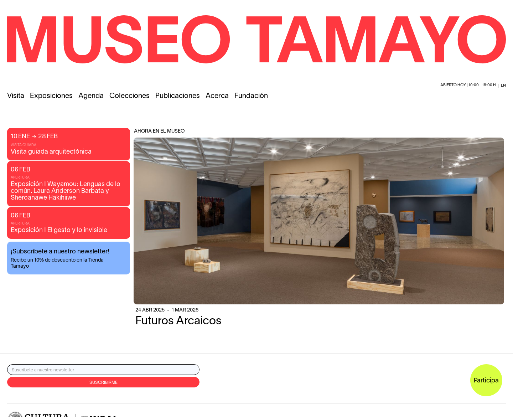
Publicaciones (177, 96)
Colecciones (129, 96)
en (503, 85)
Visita (15, 96)
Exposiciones (51, 96)
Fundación (251, 96)
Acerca (217, 96)
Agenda (91, 96)
